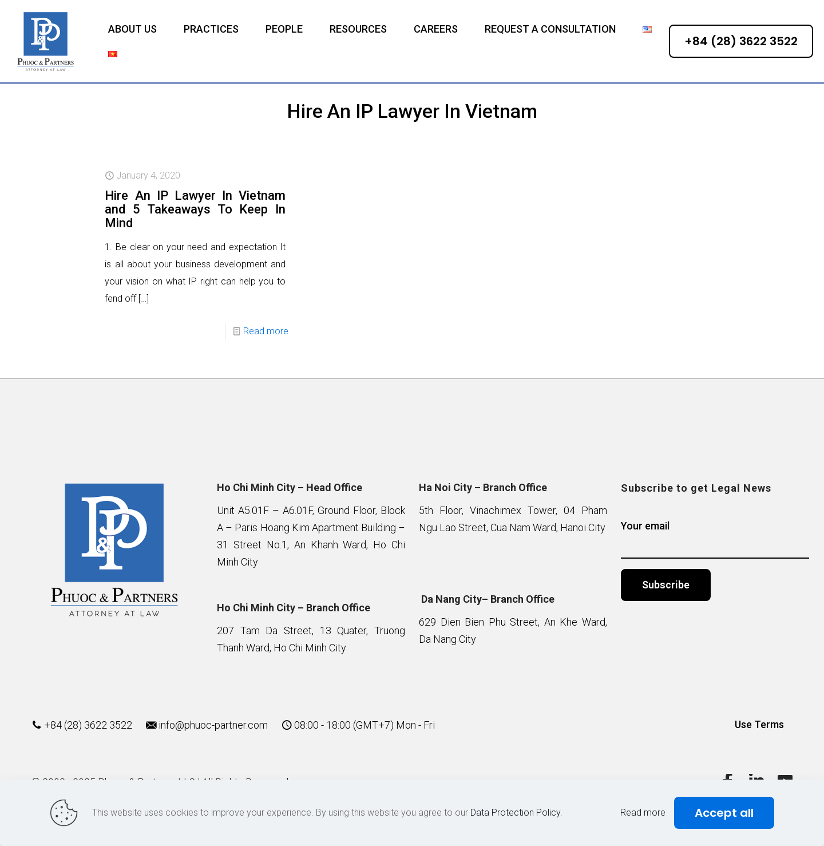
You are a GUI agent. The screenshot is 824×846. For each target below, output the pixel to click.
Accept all (724, 813)
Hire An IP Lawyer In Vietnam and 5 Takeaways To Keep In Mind (195, 209)
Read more (265, 331)
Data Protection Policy (515, 812)
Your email (715, 539)
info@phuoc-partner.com (213, 725)
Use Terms (759, 724)
